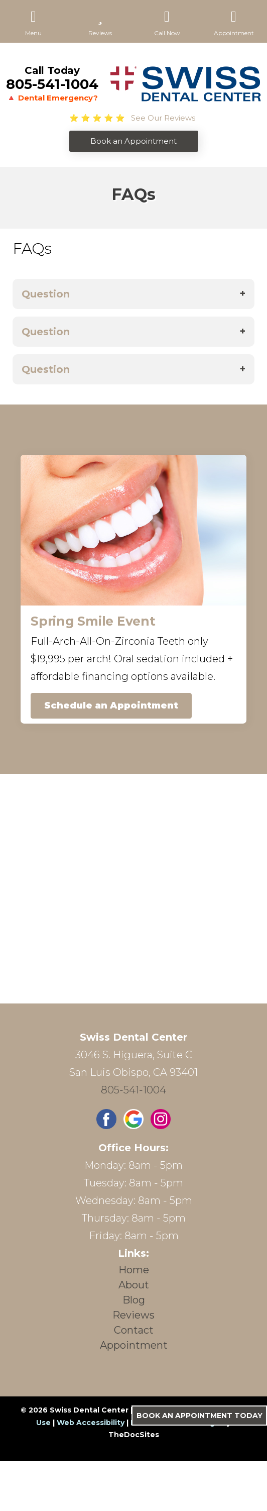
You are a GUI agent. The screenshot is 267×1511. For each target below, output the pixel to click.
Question (46, 294)
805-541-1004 (52, 84)
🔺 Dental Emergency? (52, 98)
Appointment (134, 1345)
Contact (134, 1330)
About (133, 1285)
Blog (133, 1300)
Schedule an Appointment (111, 705)
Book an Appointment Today (199, 1415)
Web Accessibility (90, 1422)
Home (133, 1270)
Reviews (133, 1315)
